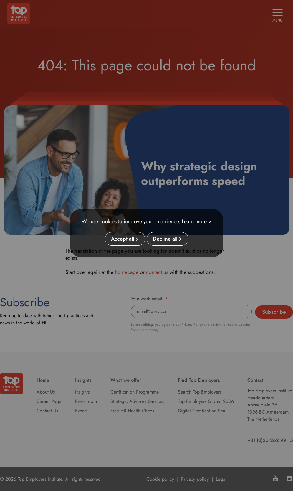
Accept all (122, 239)
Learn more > (197, 221)
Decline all (165, 239)
